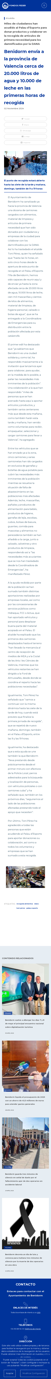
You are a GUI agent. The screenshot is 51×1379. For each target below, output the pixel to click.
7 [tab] (27, 863)
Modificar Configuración (33, 1373)
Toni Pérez (20, 886)
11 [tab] (35, 863)
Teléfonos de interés (33, 1307)
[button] (25, 119)
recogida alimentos (24, 882)
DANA (36, 882)
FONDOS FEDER (17, 5)
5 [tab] (23, 863)
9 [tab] (31, 863)
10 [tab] (33, 863)
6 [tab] (25, 863)
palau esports (32, 886)
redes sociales (34, 1340)
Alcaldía (10, 18)
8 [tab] (29, 863)
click (38, 1291)
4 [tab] (21, 863)
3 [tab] (19, 863)
